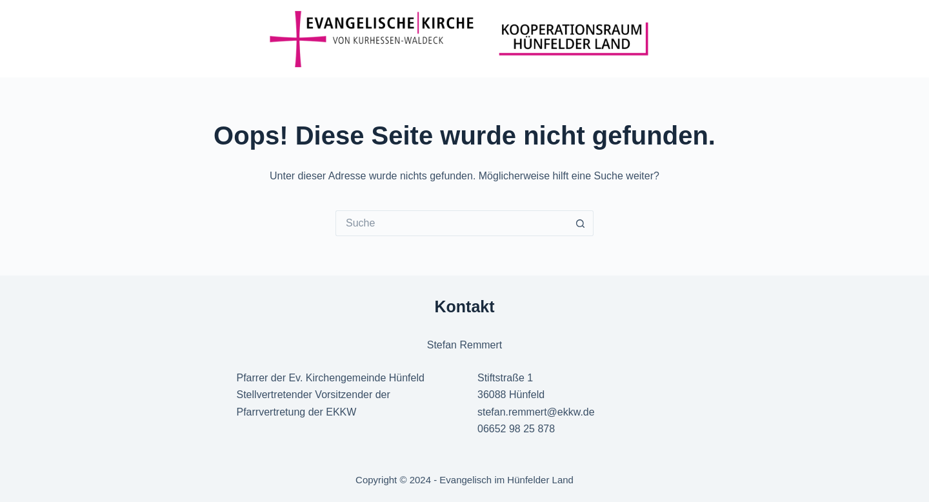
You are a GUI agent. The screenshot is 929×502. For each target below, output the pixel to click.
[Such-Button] (581, 223)
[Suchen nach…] (451, 223)
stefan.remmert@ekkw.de (536, 412)
